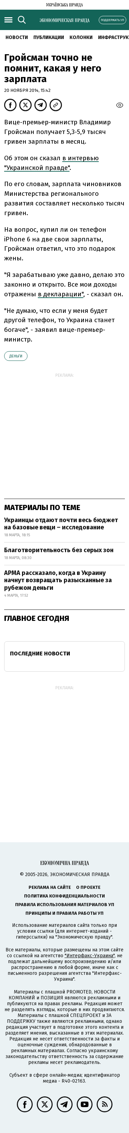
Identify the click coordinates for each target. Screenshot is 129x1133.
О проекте (88, 887)
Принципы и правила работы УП (64, 913)
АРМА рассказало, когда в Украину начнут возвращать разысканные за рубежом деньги (58, 580)
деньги (15, 356)
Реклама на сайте (50, 887)
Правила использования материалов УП (64, 904)
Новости (17, 37)
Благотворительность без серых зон (59, 550)
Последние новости (40, 653)
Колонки (81, 37)
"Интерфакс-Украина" (90, 956)
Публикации (48, 37)
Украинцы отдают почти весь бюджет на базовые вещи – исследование (61, 523)
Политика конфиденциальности (64, 896)
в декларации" (60, 294)
